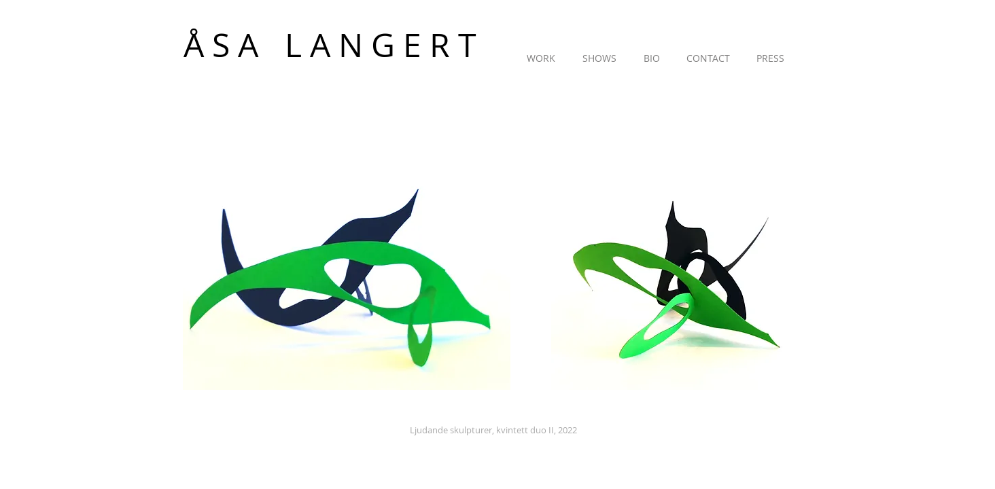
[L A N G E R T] (381, 44)
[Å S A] (238, 44)
